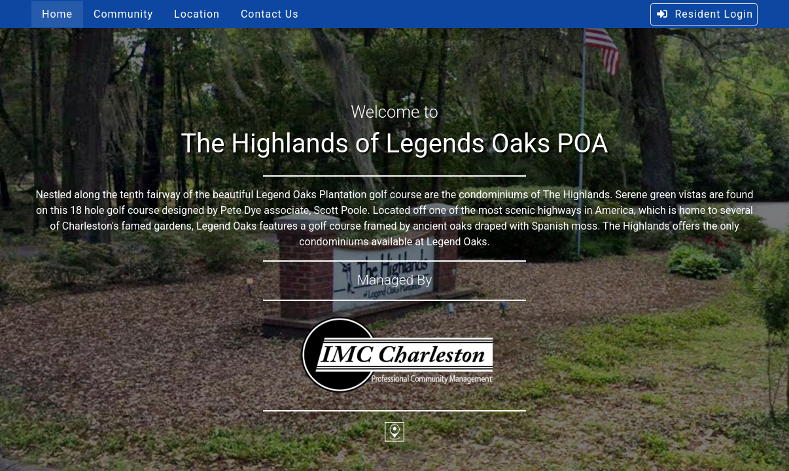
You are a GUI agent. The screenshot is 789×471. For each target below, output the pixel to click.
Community (123, 14)
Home (57, 14)
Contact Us (270, 14)
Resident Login (704, 14)
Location (197, 14)
